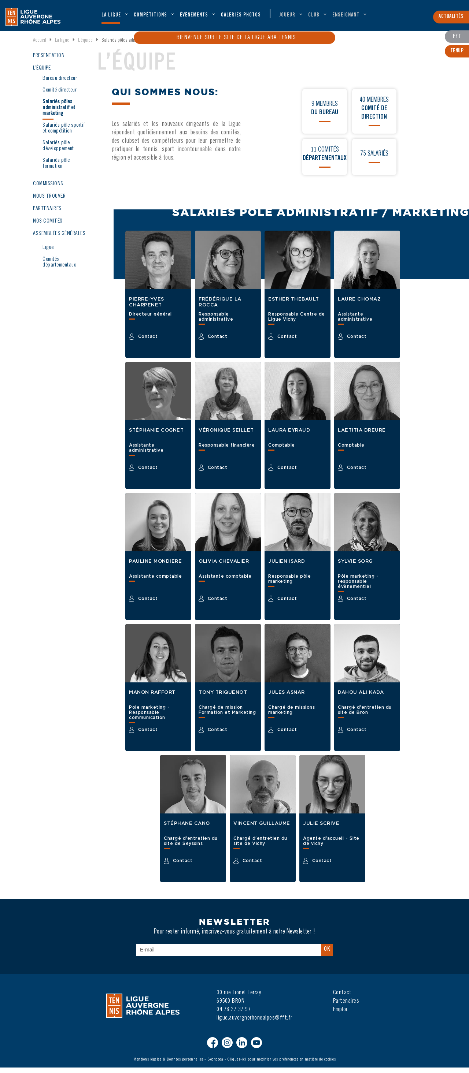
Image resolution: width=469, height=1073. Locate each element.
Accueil (39, 46)
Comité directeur (60, 95)
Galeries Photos (241, 16)
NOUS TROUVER (49, 202)
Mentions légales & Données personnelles (168, 1065)
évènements (194, 16)
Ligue (48, 253)
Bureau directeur (60, 84)
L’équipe (85, 46)
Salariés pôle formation (56, 169)
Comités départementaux (59, 267)
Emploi (340, 1015)
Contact (342, 998)
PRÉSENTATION (48, 61)
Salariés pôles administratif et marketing (59, 113)
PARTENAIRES (47, 214)
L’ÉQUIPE (42, 74)
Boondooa (215, 1065)
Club (314, 16)
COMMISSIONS (48, 189)
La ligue (111, 16)
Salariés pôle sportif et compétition (64, 133)
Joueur (287, 16)
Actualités (451, 19)
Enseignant (345, 16)
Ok (327, 955)
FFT (457, 36)
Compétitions (150, 16)
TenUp (457, 50)
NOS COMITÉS (48, 227)
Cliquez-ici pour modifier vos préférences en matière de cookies (282, 1065)
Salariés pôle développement (58, 151)
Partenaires (346, 1007)
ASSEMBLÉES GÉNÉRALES (59, 239)
